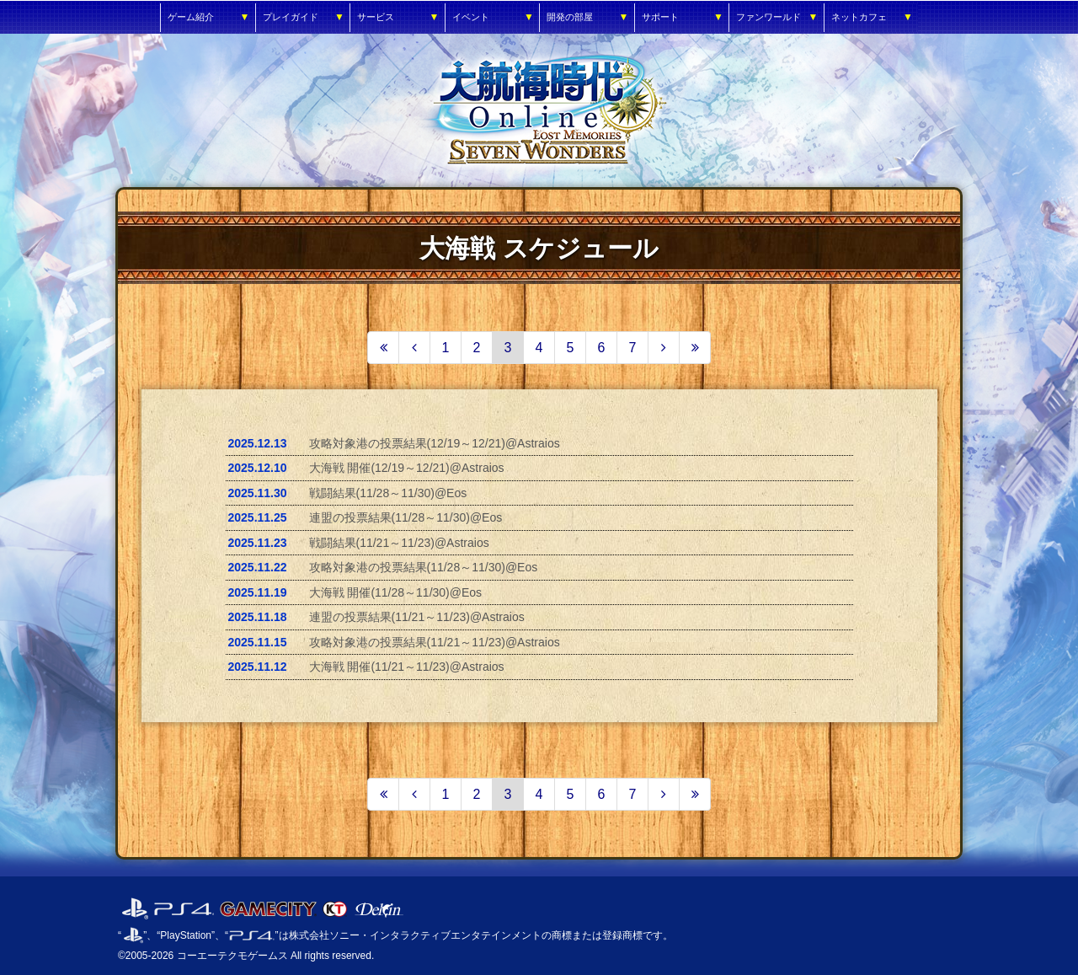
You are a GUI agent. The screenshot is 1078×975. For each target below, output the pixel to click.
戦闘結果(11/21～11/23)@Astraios (399, 542)
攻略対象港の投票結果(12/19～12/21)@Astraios (434, 443)
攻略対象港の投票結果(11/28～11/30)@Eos (423, 567)
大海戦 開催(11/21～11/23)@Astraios (406, 666)
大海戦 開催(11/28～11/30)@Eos (396, 592)
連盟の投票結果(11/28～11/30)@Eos (406, 517)
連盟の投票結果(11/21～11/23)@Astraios (417, 617)
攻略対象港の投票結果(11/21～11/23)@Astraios (434, 642)
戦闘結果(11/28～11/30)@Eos (388, 493)
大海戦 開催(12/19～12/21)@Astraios (406, 467)
